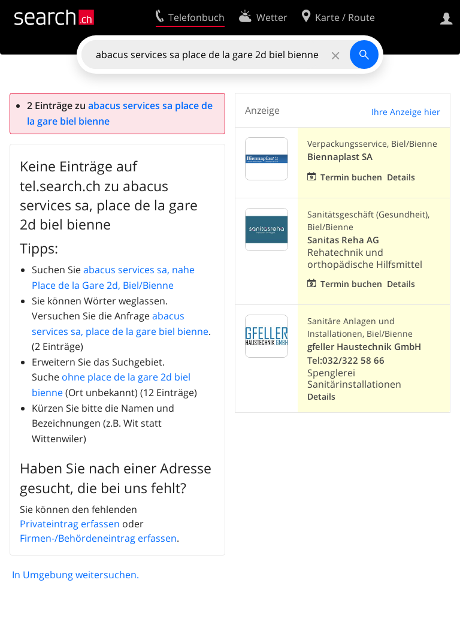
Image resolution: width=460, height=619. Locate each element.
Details (401, 177)
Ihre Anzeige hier (405, 111)
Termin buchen (351, 177)
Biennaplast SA (340, 156)
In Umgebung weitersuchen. (75, 574)
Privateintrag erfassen (70, 523)
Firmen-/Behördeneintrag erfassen (98, 538)
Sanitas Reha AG (343, 240)
